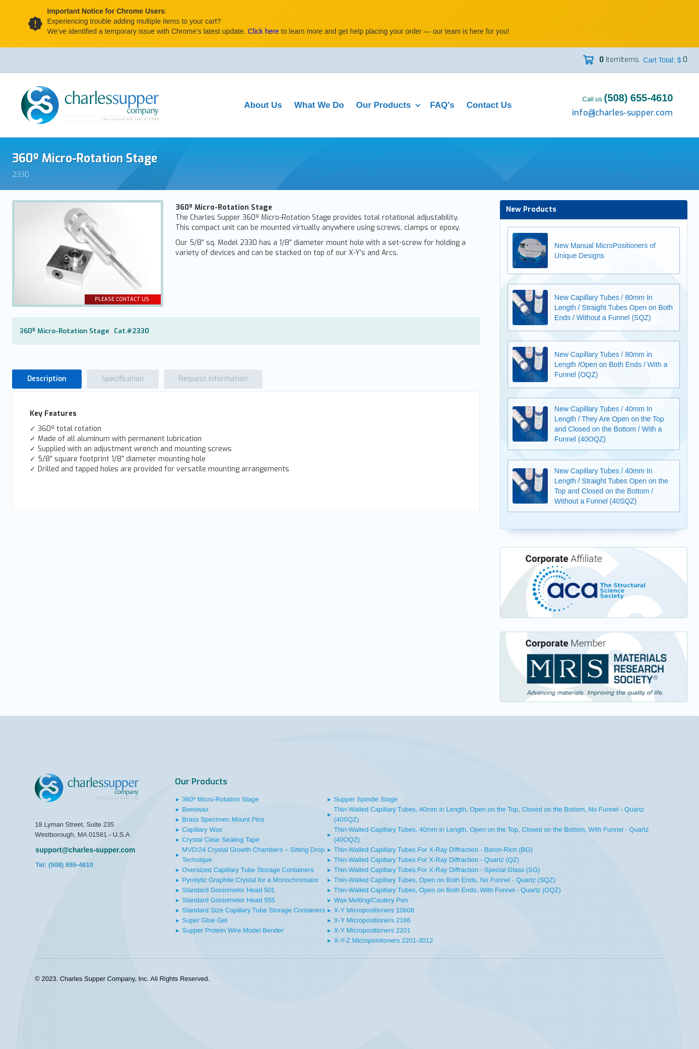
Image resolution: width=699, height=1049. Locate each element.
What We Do (319, 105)
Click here (263, 31)
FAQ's (442, 105)
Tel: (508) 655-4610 (64, 865)
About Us (263, 105)
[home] (90, 105)
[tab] (47, 379)
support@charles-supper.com (85, 850)
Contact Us (489, 105)
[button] (387, 105)
